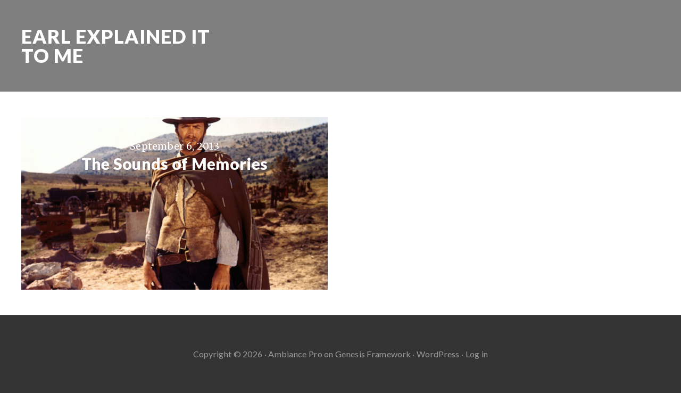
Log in (477, 354)
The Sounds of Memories (174, 163)
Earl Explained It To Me (115, 45)
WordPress (438, 354)
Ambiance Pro (295, 354)
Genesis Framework (373, 354)
